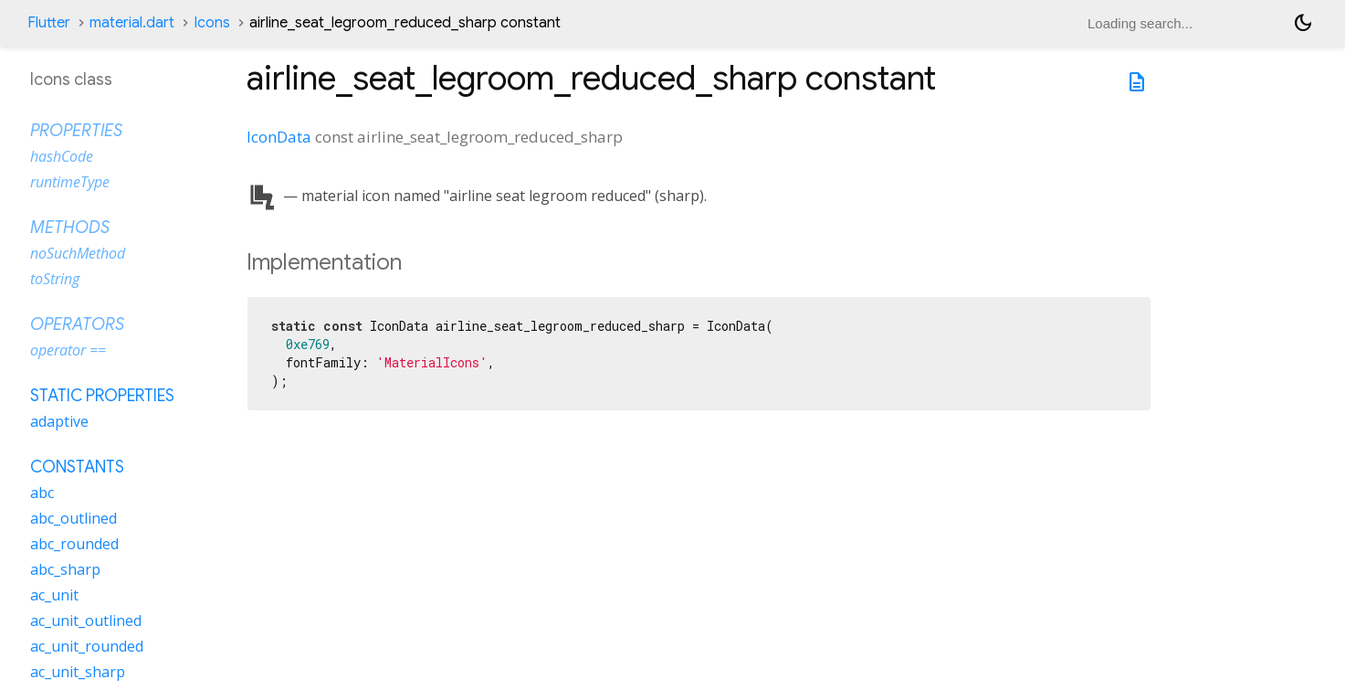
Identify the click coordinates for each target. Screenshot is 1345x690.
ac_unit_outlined (86, 620)
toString (54, 279)
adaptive (59, 421)
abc (42, 493)
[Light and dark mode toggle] (1303, 22)
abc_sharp (65, 569)
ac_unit (54, 595)
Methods (70, 228)
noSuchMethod (77, 253)
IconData (279, 136)
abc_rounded (74, 544)
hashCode (61, 156)
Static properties (102, 396)
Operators (77, 324)
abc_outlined (73, 518)
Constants (77, 467)
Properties (76, 131)
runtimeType (70, 182)
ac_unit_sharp (77, 672)
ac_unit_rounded (86, 646)
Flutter (48, 23)
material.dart (131, 23)
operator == (68, 350)
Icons (212, 23)
